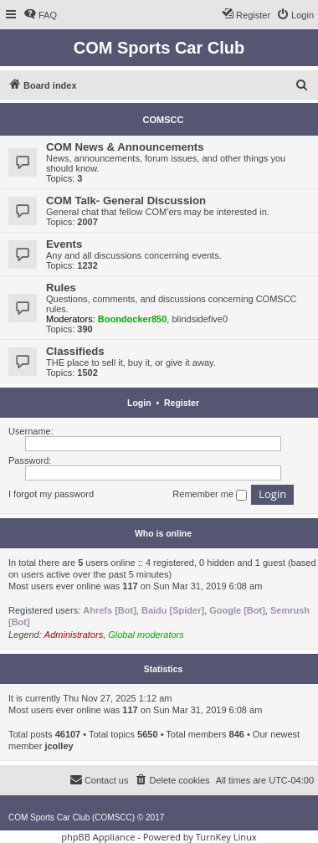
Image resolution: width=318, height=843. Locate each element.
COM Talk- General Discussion (126, 200)
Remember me (209, 495)
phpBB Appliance (98, 836)
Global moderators (146, 635)
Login (139, 403)
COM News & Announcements (125, 147)
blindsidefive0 (200, 319)
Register (181, 403)
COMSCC (163, 120)
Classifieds (75, 351)
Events (64, 244)
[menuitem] (40, 15)
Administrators (73, 635)
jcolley (58, 746)
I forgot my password (51, 494)
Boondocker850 (132, 319)
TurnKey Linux (226, 836)
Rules (61, 287)
